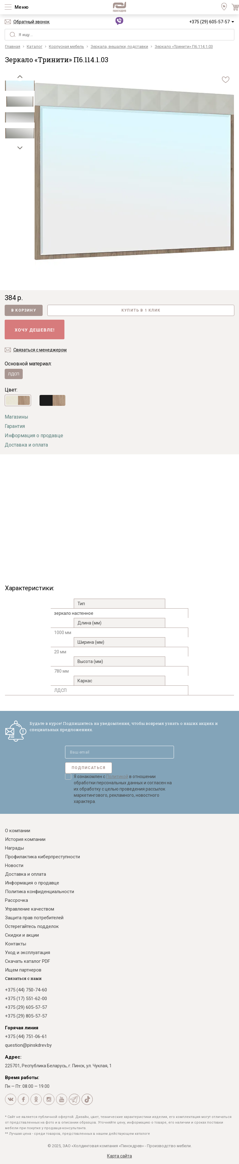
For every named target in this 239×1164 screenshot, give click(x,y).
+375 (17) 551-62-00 (26, 998)
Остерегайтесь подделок (32, 926)
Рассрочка (16, 900)
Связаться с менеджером (40, 349)
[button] (20, 76)
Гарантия (15, 426)
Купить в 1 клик (140, 310)
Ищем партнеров (23, 970)
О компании (17, 830)
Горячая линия (21, 1028)
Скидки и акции (22, 935)
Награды (14, 848)
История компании (25, 839)
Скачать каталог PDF (27, 961)
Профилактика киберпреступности (42, 857)
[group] (134, 172)
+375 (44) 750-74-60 (26, 990)
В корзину (23, 310)
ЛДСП (13, 374)
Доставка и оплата (26, 445)
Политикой (117, 776)
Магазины (16, 417)
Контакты (15, 944)
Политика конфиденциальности (39, 891)
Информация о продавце (34, 435)
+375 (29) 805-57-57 (26, 1016)
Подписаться (88, 768)
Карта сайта (119, 1155)
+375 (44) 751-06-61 (26, 1036)
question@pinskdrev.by (28, 1045)
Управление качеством (29, 909)
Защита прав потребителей (34, 918)
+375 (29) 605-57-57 (209, 22)
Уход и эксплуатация (27, 952)
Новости (14, 865)
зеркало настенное (73, 613)
